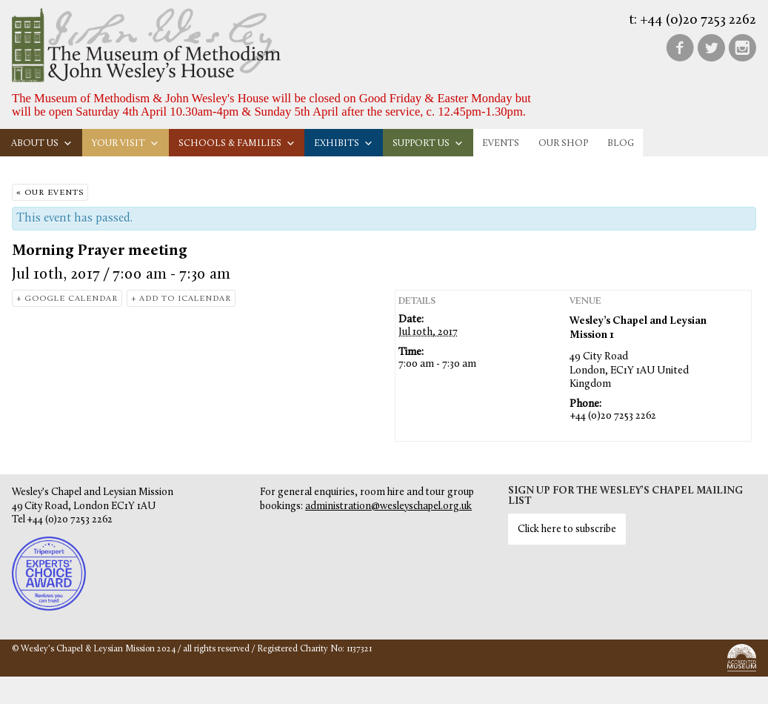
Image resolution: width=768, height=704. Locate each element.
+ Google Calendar (67, 299)
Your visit (125, 143)
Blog (620, 143)
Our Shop (563, 143)
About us (42, 143)
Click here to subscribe (567, 529)
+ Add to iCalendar (181, 299)
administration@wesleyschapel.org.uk (388, 506)
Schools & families (236, 143)
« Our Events (50, 193)
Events (500, 143)
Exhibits (343, 143)
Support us (428, 143)
